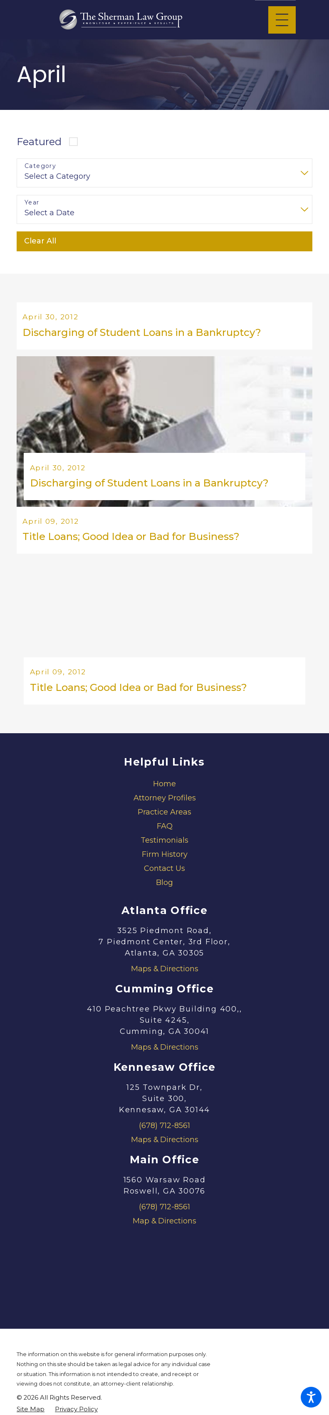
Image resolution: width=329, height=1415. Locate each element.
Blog (164, 886)
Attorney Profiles (165, 801)
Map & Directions (164, 1224)
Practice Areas (164, 815)
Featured (39, 142)
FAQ (165, 829)
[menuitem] (164, 787)
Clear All (40, 241)
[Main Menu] (282, 20)
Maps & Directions (164, 972)
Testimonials (164, 844)
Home (164, 787)
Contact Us (164, 872)
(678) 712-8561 (164, 1129)
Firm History (165, 858)
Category (40, 166)
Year (32, 202)
